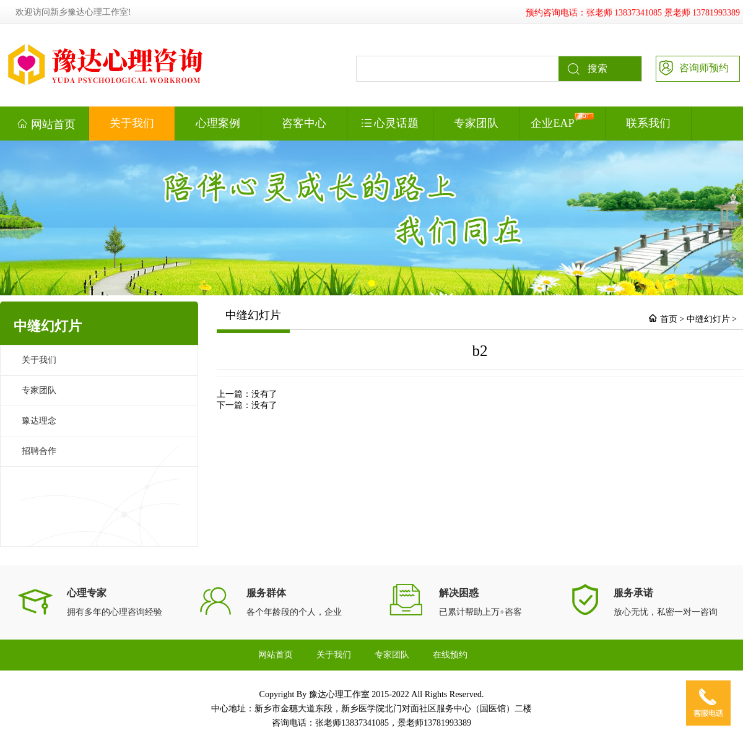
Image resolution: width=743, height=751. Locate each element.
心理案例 (218, 123)
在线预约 (450, 654)
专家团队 (476, 123)
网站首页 (46, 124)
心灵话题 (390, 123)
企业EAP (562, 121)
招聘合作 (39, 451)
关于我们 (132, 123)
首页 (668, 319)
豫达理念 (39, 420)
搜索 (582, 68)
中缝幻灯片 (708, 319)
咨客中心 (304, 123)
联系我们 (648, 123)
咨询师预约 (692, 66)
